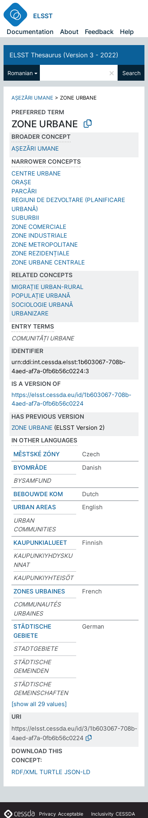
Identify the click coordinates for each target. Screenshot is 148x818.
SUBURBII (25, 217)
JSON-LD (77, 772)
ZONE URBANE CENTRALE (48, 262)
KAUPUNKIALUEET (40, 542)
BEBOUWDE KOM (38, 494)
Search (131, 73)
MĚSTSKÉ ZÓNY (36, 454)
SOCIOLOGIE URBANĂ (42, 304)
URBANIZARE (30, 313)
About (69, 32)
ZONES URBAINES (39, 591)
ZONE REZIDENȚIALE (40, 253)
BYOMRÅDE (30, 467)
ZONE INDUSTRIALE (39, 235)
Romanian (20, 73)
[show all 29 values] (39, 704)
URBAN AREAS (34, 507)
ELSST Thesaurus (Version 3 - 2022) (63, 55)
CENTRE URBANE (36, 173)
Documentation (30, 32)
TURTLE (50, 772)
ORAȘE (21, 182)
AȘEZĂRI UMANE (32, 97)
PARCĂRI (24, 191)
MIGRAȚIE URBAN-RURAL (47, 287)
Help (127, 32)
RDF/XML (24, 772)
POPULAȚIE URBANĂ (40, 295)
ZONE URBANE (31, 427)
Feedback (99, 32)
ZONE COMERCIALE (38, 226)
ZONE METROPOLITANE (44, 244)
